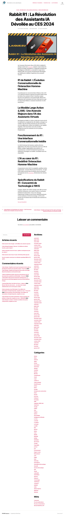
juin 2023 (36, 273)
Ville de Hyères (38, 492)
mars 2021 (36, 316)
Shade (35, 475)
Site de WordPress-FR (39, 509)
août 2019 (36, 346)
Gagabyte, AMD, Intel (39, 407)
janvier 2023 (37, 282)
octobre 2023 (37, 266)
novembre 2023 (38, 264)
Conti (35, 382)
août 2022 (36, 290)
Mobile (35, 438)
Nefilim (36, 441)
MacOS (36, 433)
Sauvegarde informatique (40, 468)
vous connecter (26, 228)
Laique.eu (8, 517)
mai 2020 (36, 334)
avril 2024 (36, 255)
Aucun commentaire (33, 30)
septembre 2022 (38, 289)
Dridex (35, 389)
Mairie (35, 434)
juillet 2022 (37, 292)
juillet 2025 (37, 243)
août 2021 (36, 308)
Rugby (35, 461)
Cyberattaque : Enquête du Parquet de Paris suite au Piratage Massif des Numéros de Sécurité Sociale (16, 278)
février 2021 (37, 318)
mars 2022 (37, 299)
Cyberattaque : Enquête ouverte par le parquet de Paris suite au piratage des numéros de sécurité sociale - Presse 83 (16, 275)
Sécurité (36, 469)
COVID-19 (36, 384)
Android (36, 363)
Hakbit (35, 412)
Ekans (35, 391)
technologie (31, 175)
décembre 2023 (38, 262)
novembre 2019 (38, 343)
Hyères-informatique (29, 28)
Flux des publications (39, 505)
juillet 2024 (37, 254)
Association (37, 368)
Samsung (36, 464)
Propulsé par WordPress (16, 517)
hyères (36, 417)
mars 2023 (37, 278)
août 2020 (36, 329)
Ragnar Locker (37, 455)
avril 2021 (36, 315)
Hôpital (36, 415)
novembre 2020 (38, 323)
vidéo (35, 490)
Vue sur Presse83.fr (23, 204)
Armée (36, 366)
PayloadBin (37, 448)
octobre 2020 (37, 325)
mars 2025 (37, 245)
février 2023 (37, 280)
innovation (31, 69)
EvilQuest (36, 401)
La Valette (36, 426)
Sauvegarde (37, 466)
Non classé (37, 445)
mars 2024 (37, 257)
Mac (35, 431)
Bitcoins (36, 377)
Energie (36, 393)
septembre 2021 (38, 306)
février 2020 (37, 339)
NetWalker (36, 443)
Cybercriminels (38, 386)
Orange (36, 447)
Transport (36, 487)
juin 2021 (36, 311)
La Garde (36, 424)
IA (31, 72)
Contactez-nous (47, 2)
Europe (36, 398)
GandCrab (36, 408)
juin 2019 (36, 348)
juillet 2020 (37, 330)
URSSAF (36, 488)
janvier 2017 (37, 351)
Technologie (37, 483)
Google (36, 410)
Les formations (55, 2)
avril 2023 (36, 276)
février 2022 (37, 301)
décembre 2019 (38, 341)
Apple (35, 365)
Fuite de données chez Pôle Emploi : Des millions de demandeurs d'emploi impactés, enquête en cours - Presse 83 (15, 299)
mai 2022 (36, 296)
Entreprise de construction (41, 394)
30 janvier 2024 (39, 28)
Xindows (36, 495)
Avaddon (36, 373)
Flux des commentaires (40, 507)
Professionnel (37, 454)
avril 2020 (36, 336)
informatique (22, 10)
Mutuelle (36, 440)
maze (35, 436)
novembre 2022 (38, 285)
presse (36, 450)
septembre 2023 (38, 268)
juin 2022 (36, 294)
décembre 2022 (38, 283)
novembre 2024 (38, 247)
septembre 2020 (38, 327)
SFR (35, 473)
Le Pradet (36, 427)
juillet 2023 (37, 271)
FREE (35, 405)
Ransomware (37, 457)
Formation (36, 403)
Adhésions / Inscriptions (37, 2)
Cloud (35, 380)
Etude (17, 10)
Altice (35, 361)
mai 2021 (36, 313)
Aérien (35, 359)
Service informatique (44, 10)
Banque (36, 375)
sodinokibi (36, 476)
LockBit (36, 429)
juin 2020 (36, 332)
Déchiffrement (37, 387)
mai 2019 (36, 350)
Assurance (37, 370)
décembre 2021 (38, 304)
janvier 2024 (37, 261)
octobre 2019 (37, 344)
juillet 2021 (37, 310)
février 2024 (37, 259)
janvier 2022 (37, 303)
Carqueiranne (37, 379)
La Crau (36, 422)
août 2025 (36, 242)
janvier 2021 (37, 320)
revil (35, 459)
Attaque (36, 372)
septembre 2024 (38, 250)
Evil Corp (36, 400)
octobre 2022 (37, 287)
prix (35, 452)
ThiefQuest (37, 485)
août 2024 (36, 252)
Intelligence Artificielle (32, 10)
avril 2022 (36, 297)
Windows (36, 494)
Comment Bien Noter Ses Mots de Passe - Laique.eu (15, 291)
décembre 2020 (38, 322)
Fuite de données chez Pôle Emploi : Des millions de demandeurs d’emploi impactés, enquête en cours (16, 302)
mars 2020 (37, 337)
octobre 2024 (37, 248)
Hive (35, 414)
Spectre (36, 480)
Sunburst (36, 482)
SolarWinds (37, 478)
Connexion (36, 504)
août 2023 (36, 269)
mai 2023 (36, 275)
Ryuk (35, 462)
